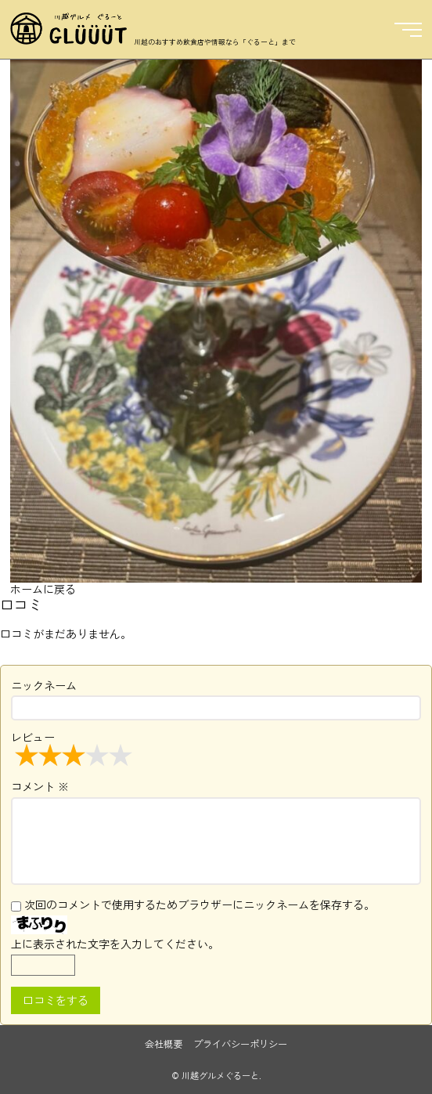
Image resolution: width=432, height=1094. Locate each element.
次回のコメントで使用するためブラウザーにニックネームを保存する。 (199, 904)
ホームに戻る (43, 589)
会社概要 (163, 1043)
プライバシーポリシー (240, 1043)
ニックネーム (44, 685)
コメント (40, 786)
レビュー (73, 748)
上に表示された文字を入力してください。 (115, 943)
